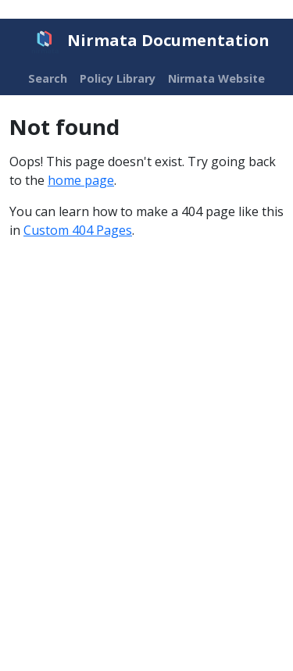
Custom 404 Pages (77, 230)
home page (81, 180)
